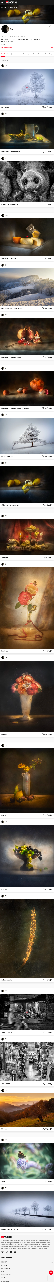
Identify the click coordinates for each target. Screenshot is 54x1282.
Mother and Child (7, 456)
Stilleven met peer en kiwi (10, 151)
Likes (34, 54)
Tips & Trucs (5, 1278)
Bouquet (4, 734)
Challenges (26, 54)
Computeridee (5, 1268)
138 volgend (21, 36)
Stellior (4, 1181)
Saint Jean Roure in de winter (11, 308)
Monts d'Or (5, 1129)
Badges (40, 54)
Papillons (4, 651)
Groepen (18, 54)
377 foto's (4, 36)
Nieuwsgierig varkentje (9, 204)
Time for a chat (6, 1032)
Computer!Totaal (6, 1275)
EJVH (4, 65)
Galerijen (10, 54)
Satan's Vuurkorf (7, 980)
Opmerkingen (49, 54)
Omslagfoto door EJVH (9, 7)
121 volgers (12, 36)
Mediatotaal (5, 1281)
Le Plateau (5, 107)
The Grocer (5, 1084)
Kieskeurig (4, 1265)
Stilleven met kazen (8, 258)
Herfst (3, 815)
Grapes (4, 889)
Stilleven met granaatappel (11, 357)
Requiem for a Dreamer (9, 1229)
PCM (2, 1271)
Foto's (3, 54)
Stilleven (4, 557)
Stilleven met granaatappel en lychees (15, 408)
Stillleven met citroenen (10, 505)
